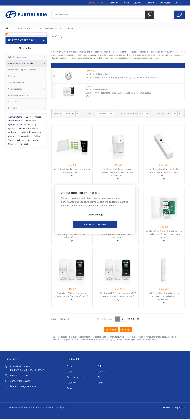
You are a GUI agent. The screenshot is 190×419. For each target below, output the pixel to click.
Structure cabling (16, 140)
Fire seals (24, 144)
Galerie (103, 113)
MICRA (71, 28)
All (175, 113)
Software (12, 108)
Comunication (23, 136)
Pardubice (72, 382)
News (126, 3)
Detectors (12, 76)
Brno (69, 388)
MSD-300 (90, 71)
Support (136, 3)
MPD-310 (90, 86)
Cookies (166, 407)
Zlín (99, 377)
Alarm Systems (24, 28)
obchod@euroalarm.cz (21, 381)
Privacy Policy (178, 407)
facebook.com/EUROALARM (24, 386)
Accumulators (34, 140)
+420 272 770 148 (19, 375)
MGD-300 (164, 165)
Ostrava (101, 366)
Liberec (101, 371)
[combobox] (26, 40)
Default (69, 113)
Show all (126, 330)
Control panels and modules (49, 28)
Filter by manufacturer (18, 57)
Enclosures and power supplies (22, 70)
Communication (15, 89)
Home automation (27, 128)
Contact (150, 3)
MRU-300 (164, 227)
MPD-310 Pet (118, 289)
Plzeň (69, 371)
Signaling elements (16, 82)
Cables (37, 136)
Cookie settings (77, 219)
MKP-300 (72, 165)
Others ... (12, 144)
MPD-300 (118, 165)
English (178, 3)
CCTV (28, 117)
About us (113, 3)
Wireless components (18, 95)
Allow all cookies (113, 219)
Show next (111, 330)
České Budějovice (75, 377)
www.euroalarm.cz (8, 28)
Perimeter (12, 132)
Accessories (13, 101)
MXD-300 (164, 289)
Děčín (100, 382)
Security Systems (95, 3)
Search (149, 15)
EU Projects (165, 3)
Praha (69, 366)
